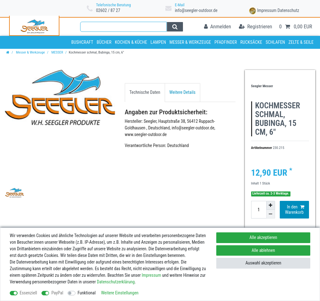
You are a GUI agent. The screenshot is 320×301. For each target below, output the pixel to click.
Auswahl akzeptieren (263, 262)
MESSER (57, 52)
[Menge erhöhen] (270, 205)
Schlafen (275, 42)
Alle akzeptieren (263, 237)
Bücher (104, 42)
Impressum (267, 10)
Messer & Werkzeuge (190, 42)
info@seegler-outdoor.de (196, 10)
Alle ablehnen (263, 250)
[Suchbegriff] (123, 27)
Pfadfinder (225, 42)
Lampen (158, 42)
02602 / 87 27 (108, 10)
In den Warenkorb (294, 209)
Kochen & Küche (131, 42)
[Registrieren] (255, 27)
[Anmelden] (217, 27)
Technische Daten (145, 92)
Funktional (87, 292)
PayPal (57, 292)
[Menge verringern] (270, 214)
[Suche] (175, 27)
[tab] (145, 92)
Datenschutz (288, 10)
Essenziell (28, 292)
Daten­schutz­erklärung (116, 281)
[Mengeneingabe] (258, 210)
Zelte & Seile (301, 42)
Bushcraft (82, 42)
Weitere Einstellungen (119, 292)
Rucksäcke (251, 42)
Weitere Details (182, 92)
